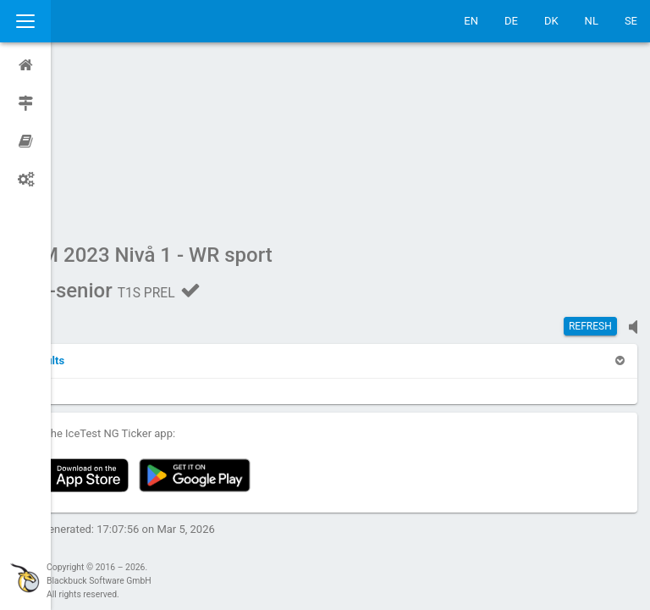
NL (591, 20)
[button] (94, 199)
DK (551, 20)
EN (471, 20)
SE (631, 20)
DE (511, 20)
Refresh (590, 165)
